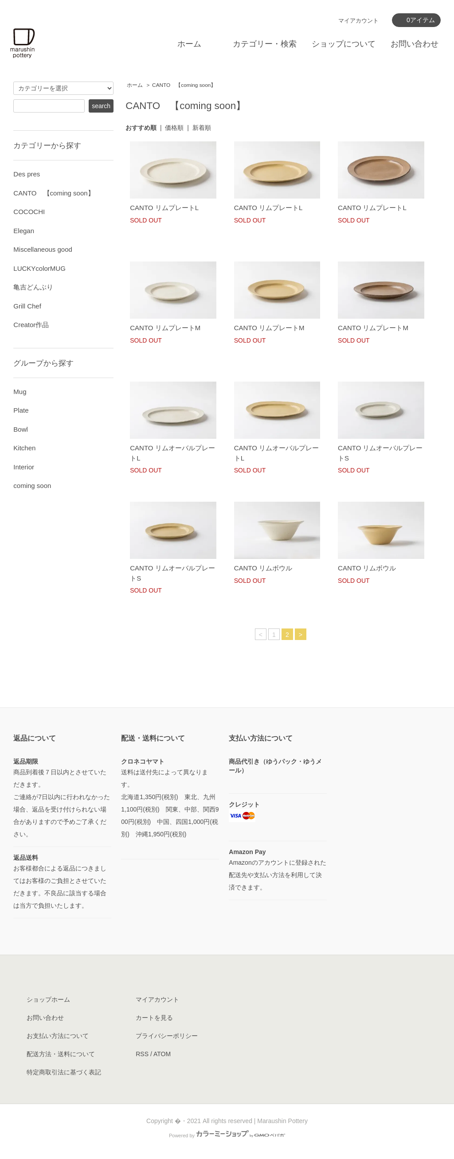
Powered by (227, 1135)
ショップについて (344, 43)
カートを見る (154, 1017)
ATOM (162, 1054)
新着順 (201, 127)
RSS (142, 1054)
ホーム (189, 43)
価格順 (174, 127)
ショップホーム (48, 999)
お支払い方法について (58, 1035)
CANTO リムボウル (263, 568)
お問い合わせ (414, 43)
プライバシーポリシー (167, 1035)
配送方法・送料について (61, 1054)
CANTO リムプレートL (164, 207)
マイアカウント (358, 20)
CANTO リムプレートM (165, 328)
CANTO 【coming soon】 (184, 85)
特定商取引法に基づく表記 (64, 1072)
